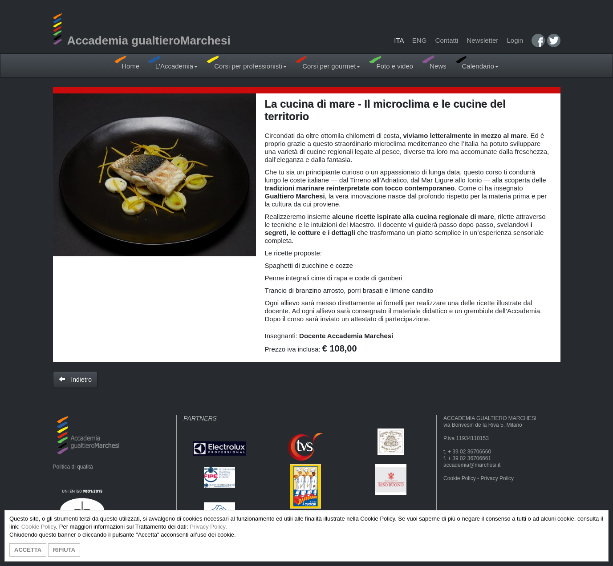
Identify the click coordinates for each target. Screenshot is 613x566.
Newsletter (482, 40)
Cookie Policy (459, 478)
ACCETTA (27, 549)
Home (126, 62)
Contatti (447, 40)
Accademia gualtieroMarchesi (142, 40)
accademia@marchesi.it (471, 465)
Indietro (75, 379)
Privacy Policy (497, 478)
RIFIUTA (64, 549)
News (434, 62)
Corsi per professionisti (247, 62)
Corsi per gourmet (328, 62)
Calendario (477, 62)
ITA (398, 40)
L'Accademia (173, 62)
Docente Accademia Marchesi (346, 336)
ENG (419, 40)
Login (515, 40)
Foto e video (391, 62)
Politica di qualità (73, 467)
